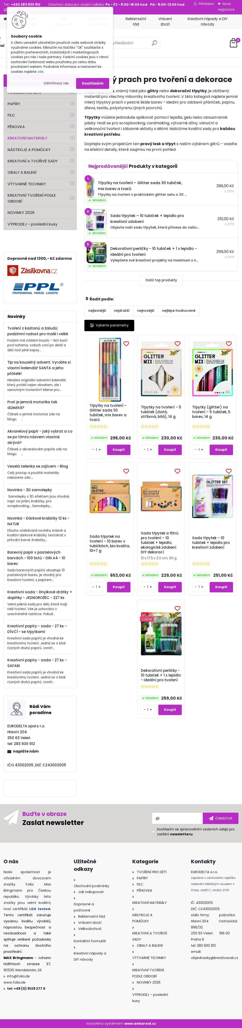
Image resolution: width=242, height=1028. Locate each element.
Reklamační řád (136, 21)
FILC (11, 115)
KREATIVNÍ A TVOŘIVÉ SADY (33, 161)
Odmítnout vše (56, 83)
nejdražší (122, 310)
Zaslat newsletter (53, 822)
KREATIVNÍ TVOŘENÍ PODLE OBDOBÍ (32, 198)
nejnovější (145, 310)
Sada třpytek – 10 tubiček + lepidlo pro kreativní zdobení (211, 543)
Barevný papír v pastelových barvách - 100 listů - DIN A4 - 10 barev (36, 558)
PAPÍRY (14, 104)
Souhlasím (93, 83)
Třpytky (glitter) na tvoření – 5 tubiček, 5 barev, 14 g (211, 412)
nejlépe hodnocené (178, 310)
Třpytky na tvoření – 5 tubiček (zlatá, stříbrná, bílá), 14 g (161, 412)
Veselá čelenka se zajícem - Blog (37, 466)
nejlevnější (97, 310)
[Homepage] (5, 19)
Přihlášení (206, 3)
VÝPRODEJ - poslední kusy (32, 224)
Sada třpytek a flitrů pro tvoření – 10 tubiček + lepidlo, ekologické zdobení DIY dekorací (159, 543)
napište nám (26, 751)
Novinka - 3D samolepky (29, 489)
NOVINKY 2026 (21, 212)
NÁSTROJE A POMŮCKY (29, 149)
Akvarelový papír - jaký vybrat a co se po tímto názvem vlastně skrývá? (39, 437)
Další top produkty (161, 280)
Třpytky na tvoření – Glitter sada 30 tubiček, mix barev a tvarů (108, 412)
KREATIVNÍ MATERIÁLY (28, 138)
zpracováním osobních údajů (204, 829)
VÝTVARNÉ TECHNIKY (27, 184)
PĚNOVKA (16, 127)
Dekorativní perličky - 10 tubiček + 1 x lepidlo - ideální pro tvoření (161, 675)
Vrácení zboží (165, 21)
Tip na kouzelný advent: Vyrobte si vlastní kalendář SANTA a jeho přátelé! (39, 368)
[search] (154, 44)
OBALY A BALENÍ (22, 172)
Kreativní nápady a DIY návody (208, 21)
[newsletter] (220, 818)
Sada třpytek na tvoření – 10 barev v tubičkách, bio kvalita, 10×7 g (110, 543)
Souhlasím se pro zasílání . (196, 832)
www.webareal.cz (140, 1023)
